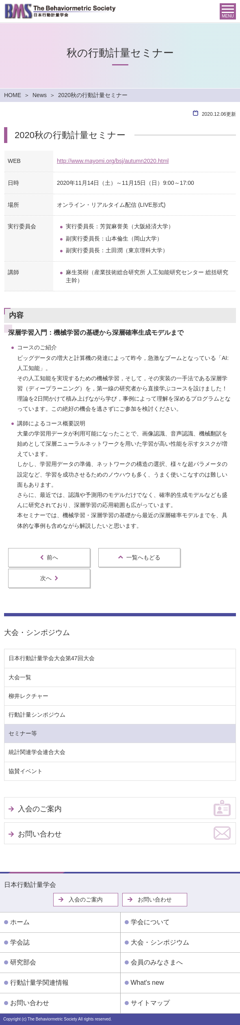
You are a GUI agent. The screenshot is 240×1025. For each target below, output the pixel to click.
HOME (12, 95)
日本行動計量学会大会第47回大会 (52, 658)
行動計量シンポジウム (37, 714)
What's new (147, 982)
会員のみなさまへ (157, 962)
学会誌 (20, 942)
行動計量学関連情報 (39, 982)
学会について (150, 922)
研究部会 (23, 962)
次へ (49, 578)
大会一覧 (20, 677)
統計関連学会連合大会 (37, 752)
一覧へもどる (139, 557)
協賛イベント (26, 771)
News (39, 95)
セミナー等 (23, 733)
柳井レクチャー (28, 696)
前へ (49, 557)
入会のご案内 (40, 809)
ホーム (20, 922)
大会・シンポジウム (37, 632)
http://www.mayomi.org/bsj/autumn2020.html (113, 161)
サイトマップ (150, 1002)
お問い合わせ (40, 834)
